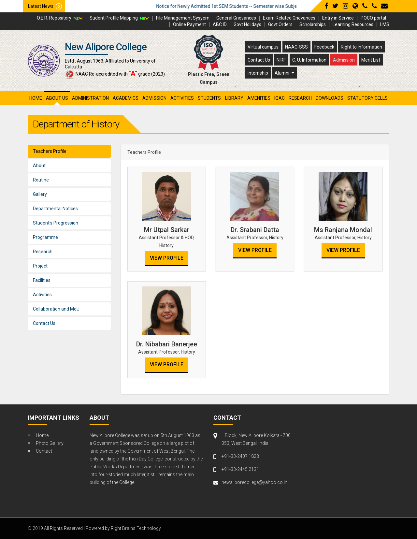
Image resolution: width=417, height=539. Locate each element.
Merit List (370, 60)
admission (154, 98)
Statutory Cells (367, 98)
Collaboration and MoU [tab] (56, 309)
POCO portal (373, 18)
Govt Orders (280, 24)
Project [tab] (40, 266)
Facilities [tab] (41, 280)
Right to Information (361, 47)
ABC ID (220, 24)
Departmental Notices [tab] (55, 208)
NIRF (281, 60)
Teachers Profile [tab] (49, 151)
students (209, 98)
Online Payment (189, 24)
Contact (44, 451)
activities (182, 98)
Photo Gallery (50, 443)
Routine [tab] (41, 179)
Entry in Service (338, 18)
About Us (57, 98)
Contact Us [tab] (44, 323)
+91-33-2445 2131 (240, 469)
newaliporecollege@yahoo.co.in (254, 482)
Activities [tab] (42, 294)
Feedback (324, 47)
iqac (279, 98)
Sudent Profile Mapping (114, 18)
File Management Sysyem (182, 18)
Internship (258, 73)
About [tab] (39, 165)
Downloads (329, 98)
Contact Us (259, 60)
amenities (258, 98)
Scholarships (312, 24)
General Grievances (236, 18)
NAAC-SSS (296, 47)
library (234, 98)
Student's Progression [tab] (55, 223)
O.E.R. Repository (54, 18)
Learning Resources (353, 24)
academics (125, 98)
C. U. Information (309, 60)
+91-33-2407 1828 (240, 456)
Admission (344, 60)
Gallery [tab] (40, 194)
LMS (384, 24)
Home (35, 98)
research (300, 98)
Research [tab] (42, 251)
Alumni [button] (282, 73)
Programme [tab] (45, 237)
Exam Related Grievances (289, 18)
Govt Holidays (247, 24)
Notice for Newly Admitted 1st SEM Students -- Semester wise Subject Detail (246, 6)
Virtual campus (263, 47)
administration (90, 98)
